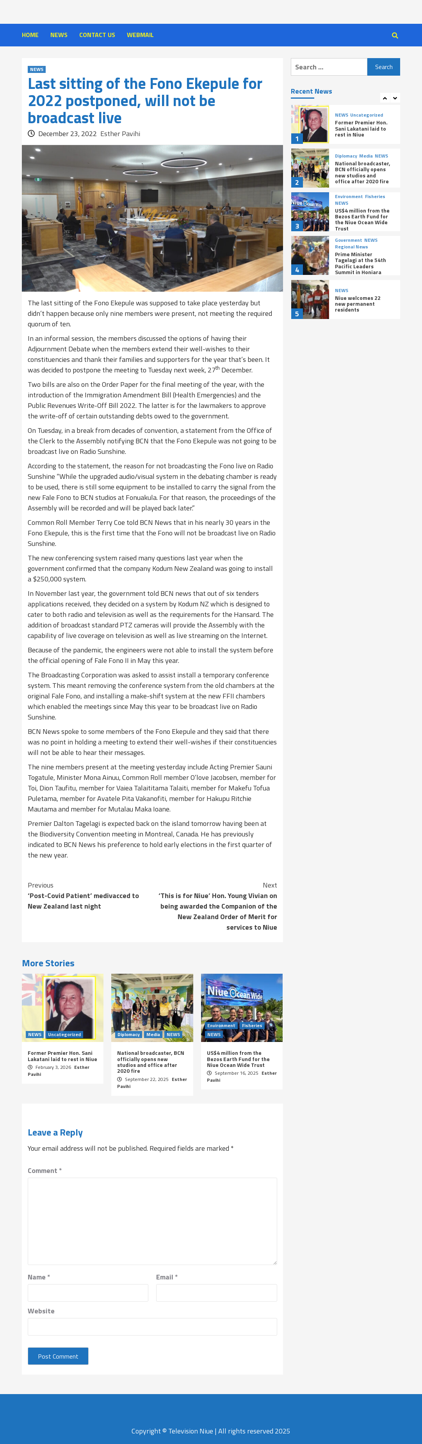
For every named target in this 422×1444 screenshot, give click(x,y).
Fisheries (252, 1025)
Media (153, 1034)
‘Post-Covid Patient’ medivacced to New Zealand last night (90, 895)
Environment (221, 1025)
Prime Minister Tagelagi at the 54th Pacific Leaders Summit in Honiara (360, 263)
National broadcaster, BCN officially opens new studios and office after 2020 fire (150, 1062)
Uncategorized (64, 1034)
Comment (45, 1170)
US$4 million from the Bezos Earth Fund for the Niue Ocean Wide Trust (238, 1059)
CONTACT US (97, 34)
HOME (30, 34)
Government (348, 240)
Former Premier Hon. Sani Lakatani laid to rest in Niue (62, 1056)
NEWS (59, 34)
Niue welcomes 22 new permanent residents (358, 304)
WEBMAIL (140, 34)
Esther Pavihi (120, 133)
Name (39, 1277)
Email (167, 1277)
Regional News (351, 247)
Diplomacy (129, 1034)
